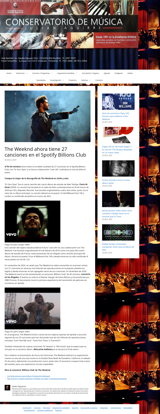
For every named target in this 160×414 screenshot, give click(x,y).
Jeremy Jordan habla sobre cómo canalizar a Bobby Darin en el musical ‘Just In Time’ (117, 213)
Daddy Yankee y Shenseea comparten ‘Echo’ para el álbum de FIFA (118, 247)
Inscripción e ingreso (89, 408)
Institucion (23, 73)
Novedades (41, 80)
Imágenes (119, 73)
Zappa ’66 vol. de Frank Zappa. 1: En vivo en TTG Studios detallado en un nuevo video (117, 149)
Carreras (37, 408)
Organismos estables (61, 408)
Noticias (87, 80)
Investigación (58, 80)
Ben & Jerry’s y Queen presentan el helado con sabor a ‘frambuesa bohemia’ (37, 379)
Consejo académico (45, 410)
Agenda (107, 73)
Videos (130, 73)
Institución (27, 408)
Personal (46, 408)
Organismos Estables (68, 73)
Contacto (99, 80)
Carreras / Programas (43, 73)
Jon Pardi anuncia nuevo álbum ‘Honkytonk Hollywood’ (28, 376)
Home (8, 73)
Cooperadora (115, 408)
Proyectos (73, 80)
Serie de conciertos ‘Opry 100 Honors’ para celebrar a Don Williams (115, 116)
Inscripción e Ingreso (90, 73)
